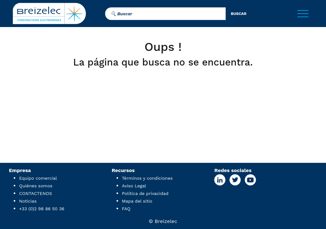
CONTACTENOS (35, 193)
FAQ (126, 208)
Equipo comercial (38, 178)
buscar (238, 13)
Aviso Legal (134, 185)
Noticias (28, 201)
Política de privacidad (145, 193)
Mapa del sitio (137, 201)
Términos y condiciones (147, 178)
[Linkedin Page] (219, 179)
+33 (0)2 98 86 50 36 (41, 208)
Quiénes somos (36, 185)
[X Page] (235, 179)
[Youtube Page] (250, 179)
